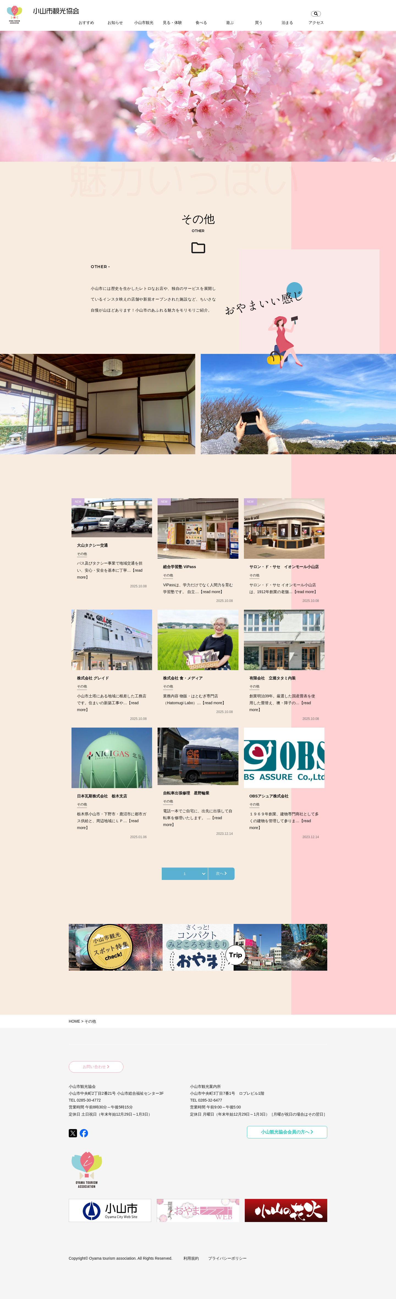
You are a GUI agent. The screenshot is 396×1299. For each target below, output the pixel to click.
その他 (82, 554)
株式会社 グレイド (93, 678)
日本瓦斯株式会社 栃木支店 (102, 796)
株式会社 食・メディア (183, 678)
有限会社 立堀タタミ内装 (272, 678)
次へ (221, 873)
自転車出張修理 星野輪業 (186, 793)
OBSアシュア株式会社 (268, 796)
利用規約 (191, 1257)
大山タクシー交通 (92, 545)
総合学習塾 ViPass (179, 567)
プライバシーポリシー (227, 1257)
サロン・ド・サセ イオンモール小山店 (284, 567)
